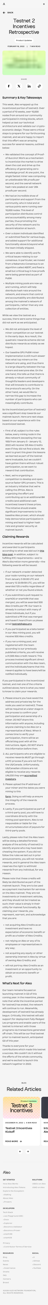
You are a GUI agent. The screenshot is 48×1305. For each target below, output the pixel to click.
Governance (9, 1268)
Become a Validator (12, 1227)
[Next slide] (27, 1151)
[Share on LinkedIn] (29, 86)
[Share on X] (19, 86)
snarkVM (7, 1234)
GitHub (36, 1261)
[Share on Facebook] (8, 86)
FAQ (4, 1275)
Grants (6, 1272)
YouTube (36, 1268)
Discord (36, 1264)
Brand (6, 1282)
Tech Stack (8, 1212)
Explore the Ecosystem (13, 1191)
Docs (6, 1220)
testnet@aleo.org (22, 624)
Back (8, 12)
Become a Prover (11, 1230)
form (8, 796)
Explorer (7, 1223)
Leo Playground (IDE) (13, 1216)
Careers (7, 1279)
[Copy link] (39, 86)
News (5, 1264)
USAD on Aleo (38, 1187)
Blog (5, 1257)
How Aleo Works (10, 1184)
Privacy (6, 1243)
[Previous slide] (20, 1151)
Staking (7, 1195)
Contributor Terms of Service (17, 1247)
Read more (13, 1141)
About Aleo (8, 1198)
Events (6, 1261)
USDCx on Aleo (39, 1184)
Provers (7, 1202)
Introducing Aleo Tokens (14, 1187)
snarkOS (7, 1238)
